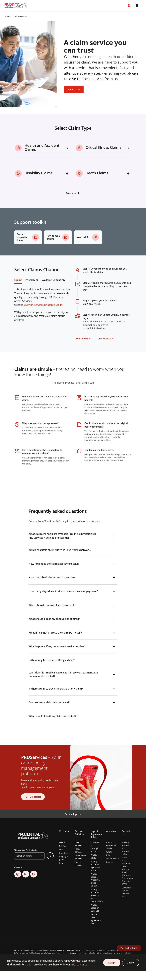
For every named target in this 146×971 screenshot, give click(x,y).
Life (61, 849)
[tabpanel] (73, 168)
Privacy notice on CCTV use (95, 908)
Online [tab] (18, 280)
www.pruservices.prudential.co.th (43, 304)
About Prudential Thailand (111, 845)
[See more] (73, 193)
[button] (129, 5)
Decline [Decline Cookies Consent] (130, 962)
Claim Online (81, 338)
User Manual (104, 338)
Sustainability (112, 858)
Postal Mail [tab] (31, 280)
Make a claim (73, 89)
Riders (62, 863)
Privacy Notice (79, 964)
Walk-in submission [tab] (53, 280)
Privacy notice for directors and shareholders (97, 895)
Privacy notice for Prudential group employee (95, 880)
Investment (64, 853)
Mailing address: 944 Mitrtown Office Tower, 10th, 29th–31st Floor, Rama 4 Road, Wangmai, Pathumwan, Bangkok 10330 (127, 863)
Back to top (71, 814)
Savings (62, 846)
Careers (109, 862)
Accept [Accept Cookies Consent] (111, 962)
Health (62, 842)
